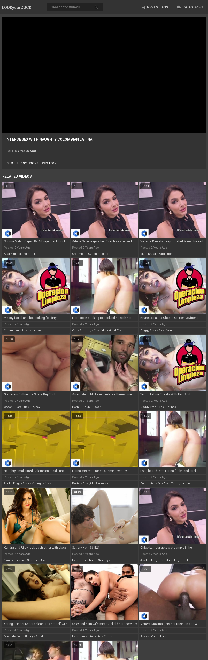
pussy (36, 407)
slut (142, 254)
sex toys (104, 560)
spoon (97, 407)
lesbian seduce (27, 560)
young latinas (41, 483)
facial (76, 483)
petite (33, 254)
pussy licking (27, 163)
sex (161, 330)
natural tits (114, 330)
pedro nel (102, 483)
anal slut (10, 254)
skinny (8, 560)
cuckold (109, 636)
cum (9, 163)
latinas (36, 330)
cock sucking (81, 330)
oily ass (163, 483)
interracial (94, 636)
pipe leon (49, 163)
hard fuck (165, 254)
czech (92, 254)
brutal (152, 254)
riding (103, 254)
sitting (22, 254)
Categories (190, 7)
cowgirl (99, 330)
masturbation (13, 636)
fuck (7, 483)
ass (43, 560)
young (170, 330)
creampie (79, 254)
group (85, 407)
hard (163, 636)
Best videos (155, 7)
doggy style (148, 330)
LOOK (16, 7)
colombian (11, 330)
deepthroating (169, 560)
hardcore (78, 636)
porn (75, 407)
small (25, 330)
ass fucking (148, 560)
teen (92, 560)
